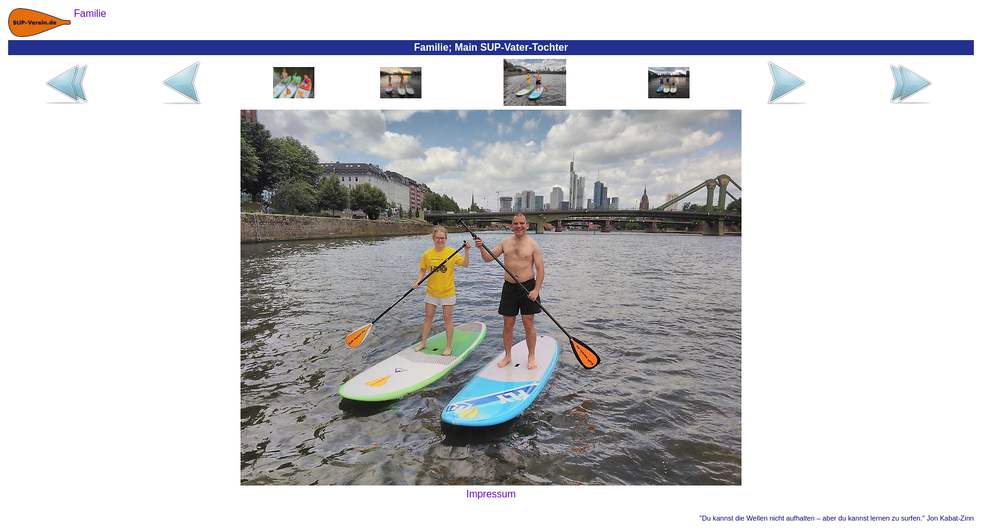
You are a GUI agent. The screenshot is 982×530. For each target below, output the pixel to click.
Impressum (490, 494)
